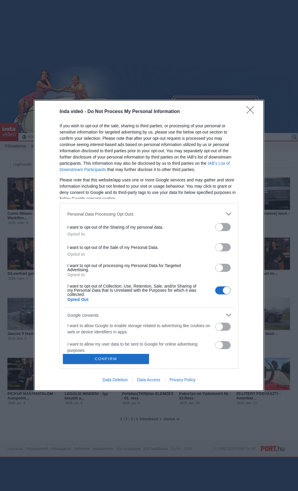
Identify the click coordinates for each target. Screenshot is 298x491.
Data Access (148, 379)
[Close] (252, 111)
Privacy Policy (182, 379)
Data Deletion (115, 379)
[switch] (223, 227)
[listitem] (149, 214)
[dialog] (149, 245)
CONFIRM (106, 359)
